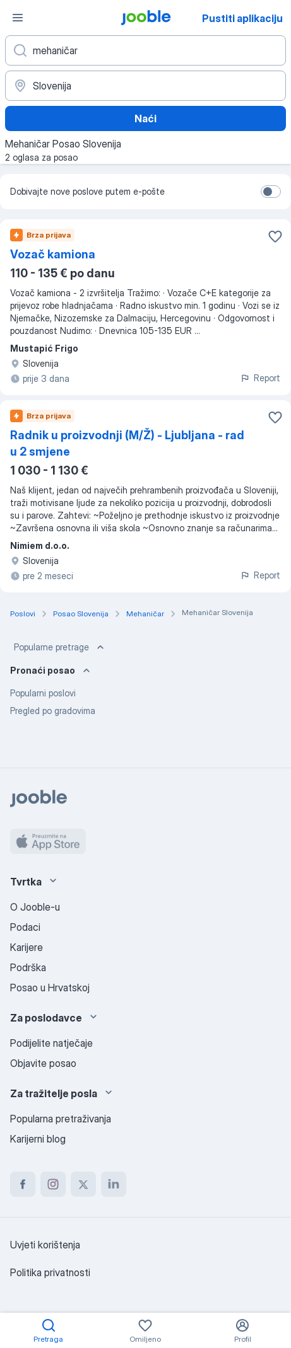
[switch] (271, 191)
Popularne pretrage (60, 647)
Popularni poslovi (43, 693)
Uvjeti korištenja (45, 1244)
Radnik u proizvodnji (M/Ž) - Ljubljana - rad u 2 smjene (127, 443)
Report (260, 377)
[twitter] (83, 1184)
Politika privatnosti (50, 1272)
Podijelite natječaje (51, 1043)
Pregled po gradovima (52, 710)
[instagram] (53, 1184)
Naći (145, 118)
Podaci (25, 927)
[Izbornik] (17, 17)
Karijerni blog (38, 1138)
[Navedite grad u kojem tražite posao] (145, 86)
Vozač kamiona (52, 254)
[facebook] (22, 1184)
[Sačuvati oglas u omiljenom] (275, 236)
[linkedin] (113, 1184)
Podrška (28, 967)
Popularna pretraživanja (60, 1118)
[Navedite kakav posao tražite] (145, 50)
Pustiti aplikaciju (242, 18)
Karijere (26, 947)
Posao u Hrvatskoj (50, 987)
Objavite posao (43, 1063)
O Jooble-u (35, 907)
